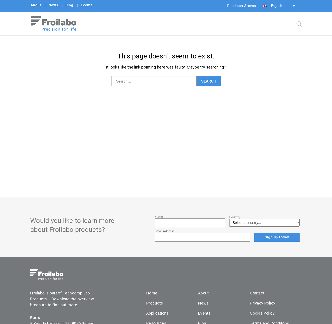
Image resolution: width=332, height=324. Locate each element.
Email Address (165, 231)
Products (154, 303)
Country (234, 217)
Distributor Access (241, 6)
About (36, 5)
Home (151, 293)
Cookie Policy (262, 313)
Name (159, 216)
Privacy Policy (262, 303)
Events (87, 5)
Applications (157, 313)
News (53, 5)
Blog (69, 5)
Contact (257, 293)
